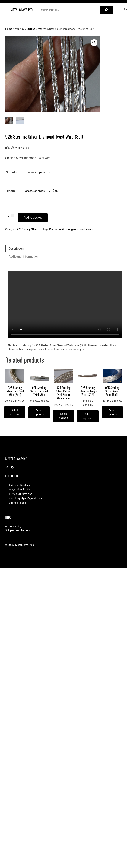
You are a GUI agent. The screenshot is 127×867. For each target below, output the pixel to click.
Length (10, 190)
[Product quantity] (10, 215)
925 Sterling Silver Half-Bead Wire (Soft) (15, 391)
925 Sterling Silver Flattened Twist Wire (39, 391)
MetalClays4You (22, 9)
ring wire (73, 228)
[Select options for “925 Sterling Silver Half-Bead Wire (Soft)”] (14, 412)
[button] (94, 42)
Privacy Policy (13, 526)
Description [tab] (16, 248)
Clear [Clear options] (56, 190)
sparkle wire (86, 228)
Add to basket (33, 217)
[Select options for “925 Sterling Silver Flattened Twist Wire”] (39, 412)
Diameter (11, 172)
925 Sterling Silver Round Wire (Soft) (112, 391)
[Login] (119, 9)
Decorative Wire (58, 228)
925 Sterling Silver (32, 28)
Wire (16, 28)
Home (8, 28)
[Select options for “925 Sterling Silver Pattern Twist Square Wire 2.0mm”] (63, 415)
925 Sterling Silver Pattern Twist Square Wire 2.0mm (63, 393)
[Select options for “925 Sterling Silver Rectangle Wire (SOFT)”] (88, 416)
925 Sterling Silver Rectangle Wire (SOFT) (88, 391)
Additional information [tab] (23, 256)
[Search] (106, 10)
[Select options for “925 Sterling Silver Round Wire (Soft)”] (112, 412)
